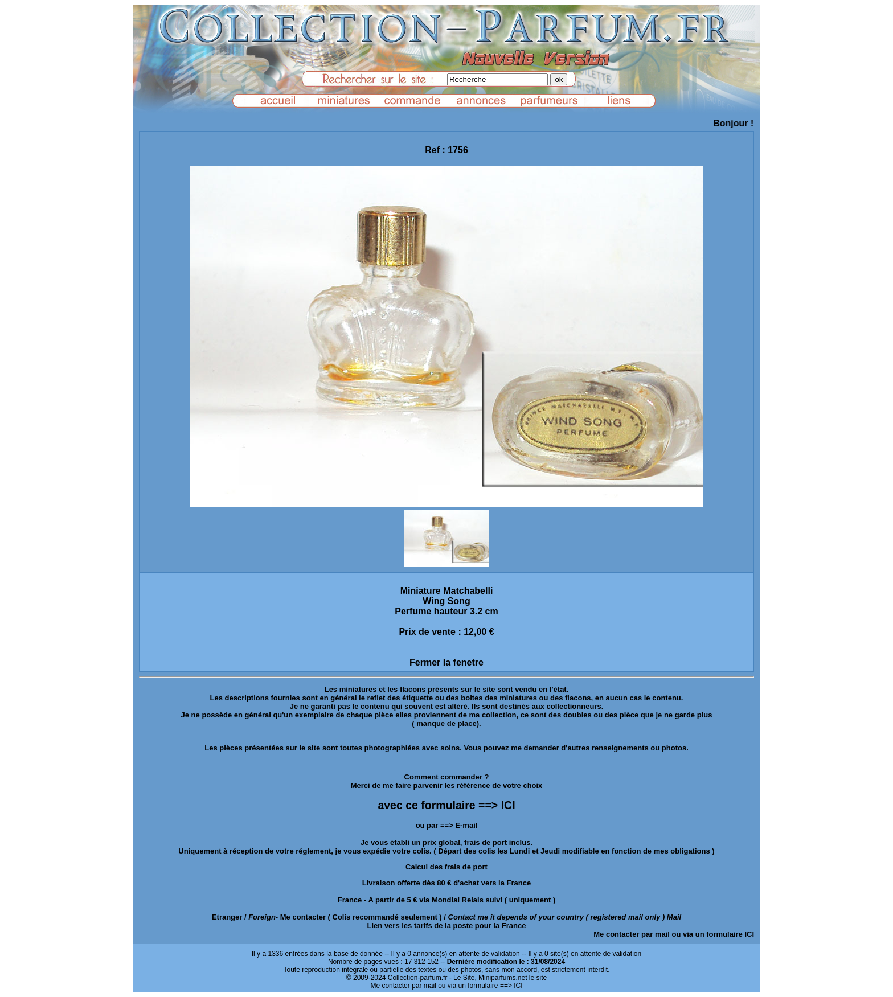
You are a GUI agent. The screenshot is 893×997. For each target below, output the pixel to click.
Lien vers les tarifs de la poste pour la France (446, 925)
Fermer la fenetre (446, 662)
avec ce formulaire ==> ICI (446, 805)
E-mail (466, 825)
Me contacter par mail (631, 934)
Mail (674, 917)
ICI (749, 934)
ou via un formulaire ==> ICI (480, 986)
